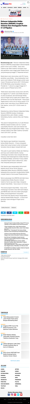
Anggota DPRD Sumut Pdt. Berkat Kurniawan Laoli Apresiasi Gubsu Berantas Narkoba (10, 328)
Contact (9, 399)
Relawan (10, 18)
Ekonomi (3, 371)
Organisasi (10, 7)
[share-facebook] (9, 212)
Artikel (17, 369)
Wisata (2, 388)
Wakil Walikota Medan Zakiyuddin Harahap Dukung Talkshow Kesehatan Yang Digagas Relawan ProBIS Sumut (11, 338)
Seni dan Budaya (5, 384)
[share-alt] (3, 212)
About (5, 399)
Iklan (13, 399)
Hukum (15, 7)
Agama (24, 7)
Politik (17, 381)
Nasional (17, 375)
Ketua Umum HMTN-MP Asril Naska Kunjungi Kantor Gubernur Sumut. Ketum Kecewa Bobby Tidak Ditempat (11, 356)
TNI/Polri (3, 386)
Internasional (5, 373)
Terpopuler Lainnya (15, 360)
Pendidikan (18, 379)
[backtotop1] (28, 402)
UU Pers (20, 399)
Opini (16, 377)
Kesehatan (18, 373)
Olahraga (3, 377)
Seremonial (18, 384)
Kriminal (20, 7)
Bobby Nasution (5, 18)
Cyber (16, 399)
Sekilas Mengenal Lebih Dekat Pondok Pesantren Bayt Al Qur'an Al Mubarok (11, 345)
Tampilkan (26, 252)
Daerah (4, 7)
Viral (16, 386)
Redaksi (24, 399)
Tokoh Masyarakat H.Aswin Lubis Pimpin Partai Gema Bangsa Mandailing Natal (11, 318)
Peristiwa (3, 381)
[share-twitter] (15, 212)
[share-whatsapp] (20, 212)
